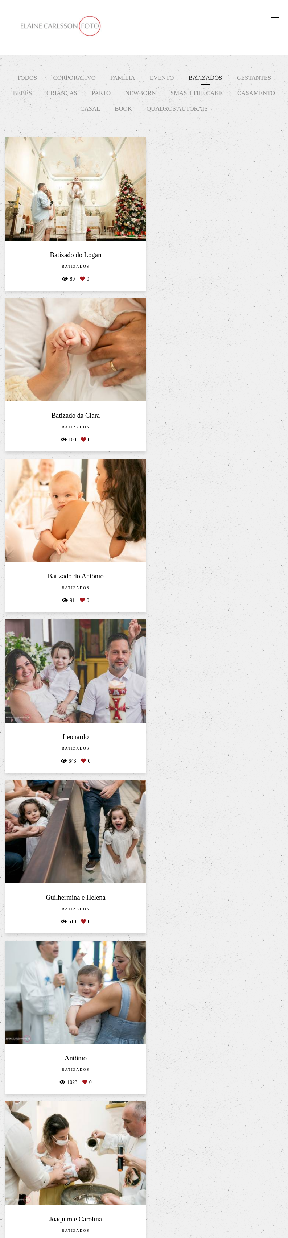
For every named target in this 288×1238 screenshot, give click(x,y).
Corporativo (74, 77)
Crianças (61, 93)
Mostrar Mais (144, 1087)
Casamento (256, 93)
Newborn (140, 93)
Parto (101, 93)
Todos (27, 77)
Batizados (205, 77)
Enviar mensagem (244, 1158)
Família (122, 77)
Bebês (22, 93)
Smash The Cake (196, 93)
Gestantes (254, 77)
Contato (242, 1213)
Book (123, 108)
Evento (162, 77)
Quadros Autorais (177, 108)
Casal (90, 108)
